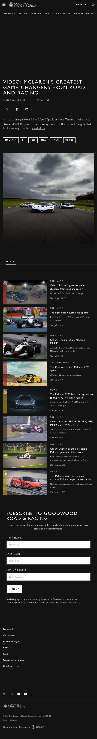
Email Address (16, 570)
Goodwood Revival (57, 13)
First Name (14, 538)
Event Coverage (11, 641)
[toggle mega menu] (4, 4)
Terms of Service (69, 602)
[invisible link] (48, 292)
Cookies (13, 720)
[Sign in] (93, 4)
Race (5, 653)
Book (81, 4)
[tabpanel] (48, 384)
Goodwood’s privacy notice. (65, 599)
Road (5, 647)
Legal (5, 720)
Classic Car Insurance (13, 660)
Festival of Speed (30, 13)
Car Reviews (9, 635)
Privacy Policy (54, 602)
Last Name (13, 554)
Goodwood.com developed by (25, 727)
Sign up (14, 589)
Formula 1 (8, 13)
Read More (38, 128)
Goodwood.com (11, 666)
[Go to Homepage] (22, 4)
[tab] (11, 261)
